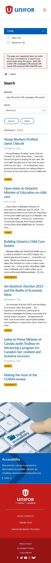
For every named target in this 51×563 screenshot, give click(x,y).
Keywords (8, 92)
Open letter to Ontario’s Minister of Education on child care (25, 192)
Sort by (7, 105)
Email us (8, 478)
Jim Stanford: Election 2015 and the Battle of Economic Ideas (23, 290)
